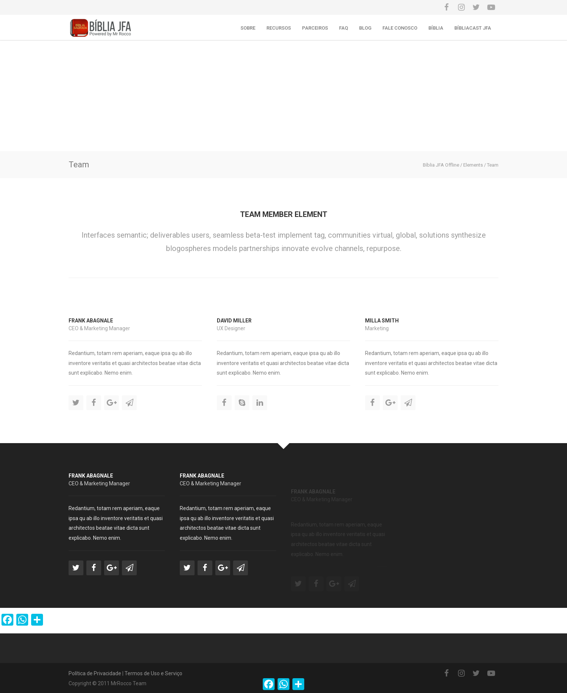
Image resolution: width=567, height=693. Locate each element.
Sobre (248, 28)
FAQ (343, 28)
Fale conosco (399, 28)
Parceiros (315, 28)
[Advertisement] (283, 95)
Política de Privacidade (95, 673)
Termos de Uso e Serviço (153, 673)
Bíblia (435, 28)
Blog (365, 28)
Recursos (278, 28)
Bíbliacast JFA (472, 28)
